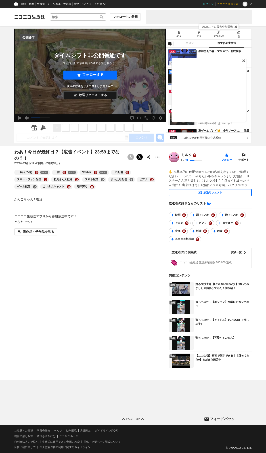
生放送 (41, 4)
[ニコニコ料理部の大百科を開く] (197, 239)
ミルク (186, 155)
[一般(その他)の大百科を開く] (36, 172)
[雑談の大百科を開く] (226, 231)
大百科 (67, 4)
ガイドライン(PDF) (106, 430)
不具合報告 (43, 430)
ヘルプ (58, 430)
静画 (31, 4)
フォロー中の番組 (125, 17)
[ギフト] (34, 128)
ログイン (208, 4)
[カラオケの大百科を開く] (237, 223)
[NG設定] (169, 43)
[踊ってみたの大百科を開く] (213, 215)
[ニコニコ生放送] (29, 17)
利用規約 (85, 430)
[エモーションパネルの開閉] (160, 138)
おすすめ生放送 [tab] (226, 43)
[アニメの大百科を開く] (187, 223)
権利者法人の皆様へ (26, 441)
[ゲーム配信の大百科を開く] (35, 187)
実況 (76, 4)
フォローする (93, 75)
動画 (24, 4)
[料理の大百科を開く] (205, 231)
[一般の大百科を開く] (64, 172)
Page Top (133, 419)
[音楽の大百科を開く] (184, 231)
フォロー (226, 159)
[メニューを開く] (7, 17)
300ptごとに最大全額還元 (217, 26)
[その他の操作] (157, 157)
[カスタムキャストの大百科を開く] (69, 187)
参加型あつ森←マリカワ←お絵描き (219, 51)
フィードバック (222, 419)
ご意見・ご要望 (23, 430)
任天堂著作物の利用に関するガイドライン (65, 447)
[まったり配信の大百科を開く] (131, 179)
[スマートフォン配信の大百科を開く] (45, 179)
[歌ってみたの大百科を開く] (242, 215)
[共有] (148, 157)
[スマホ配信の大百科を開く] (103, 179)
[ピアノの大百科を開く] (152, 179)
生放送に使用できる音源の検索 (61, 441)
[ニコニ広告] (43, 128)
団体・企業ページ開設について (102, 441)
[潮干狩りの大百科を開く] (92, 187)
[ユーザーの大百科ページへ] (194, 155)
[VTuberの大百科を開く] (95, 172)
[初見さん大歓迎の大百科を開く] (77, 179)
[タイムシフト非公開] (131, 157)
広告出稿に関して (25, 447)
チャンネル (54, 4)
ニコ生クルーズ (68, 436)
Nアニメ (87, 4)
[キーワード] (78, 17)
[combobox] (78, 17)
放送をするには (46, 436)
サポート (243, 159)
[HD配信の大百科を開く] (127, 172)
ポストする (139, 157)
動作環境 (71, 430)
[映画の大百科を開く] (184, 215)
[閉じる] (236, 26)
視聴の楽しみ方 (23, 436)
